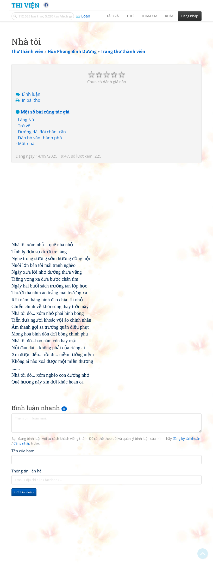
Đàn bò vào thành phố (40, 211)
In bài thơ (31, 173)
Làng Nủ (26, 193)
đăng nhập (22, 516)
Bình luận (31, 167)
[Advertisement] (106, 61)
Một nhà (26, 216)
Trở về (24, 199)
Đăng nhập (189, 16)
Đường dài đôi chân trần (42, 205)
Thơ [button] (130, 16)
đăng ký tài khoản (186, 511)
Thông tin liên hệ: (26, 544)
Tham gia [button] (149, 16)
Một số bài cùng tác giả (43, 185)
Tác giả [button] (112, 16)
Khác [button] (169, 16)
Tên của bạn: (22, 523)
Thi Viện (25, 5)
